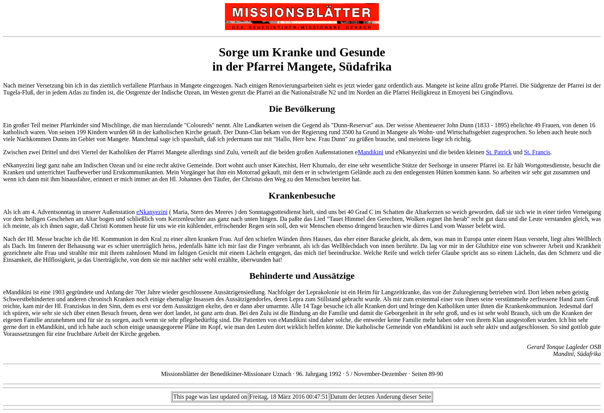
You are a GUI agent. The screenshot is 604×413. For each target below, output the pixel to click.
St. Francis (537, 152)
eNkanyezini (152, 212)
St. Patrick (499, 152)
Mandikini (371, 152)
